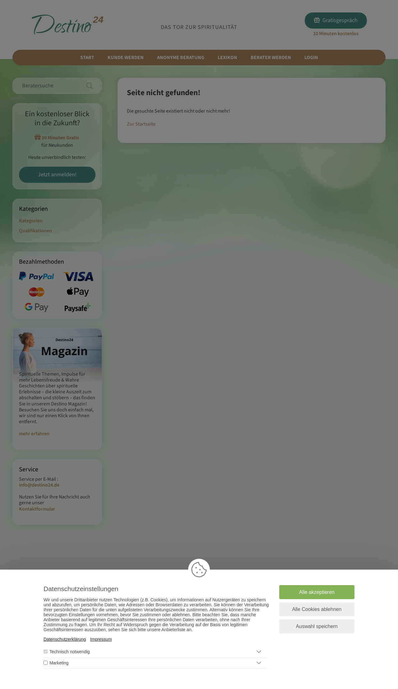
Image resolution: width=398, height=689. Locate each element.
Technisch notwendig (69, 651)
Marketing (58, 662)
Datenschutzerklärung (65, 639)
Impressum (101, 639)
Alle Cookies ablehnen (316, 609)
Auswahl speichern (317, 626)
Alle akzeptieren (317, 592)
